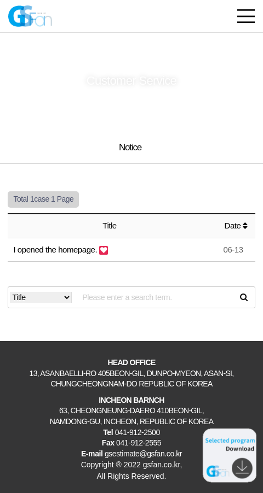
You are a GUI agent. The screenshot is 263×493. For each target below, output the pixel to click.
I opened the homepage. (56, 249)
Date (236, 225)
